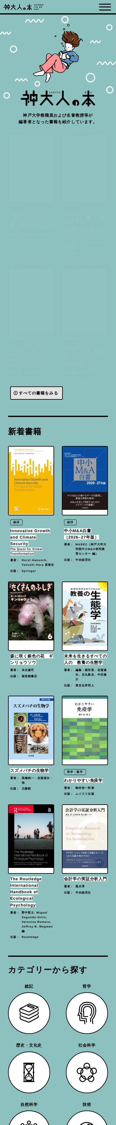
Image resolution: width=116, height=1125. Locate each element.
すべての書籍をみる (38, 393)
